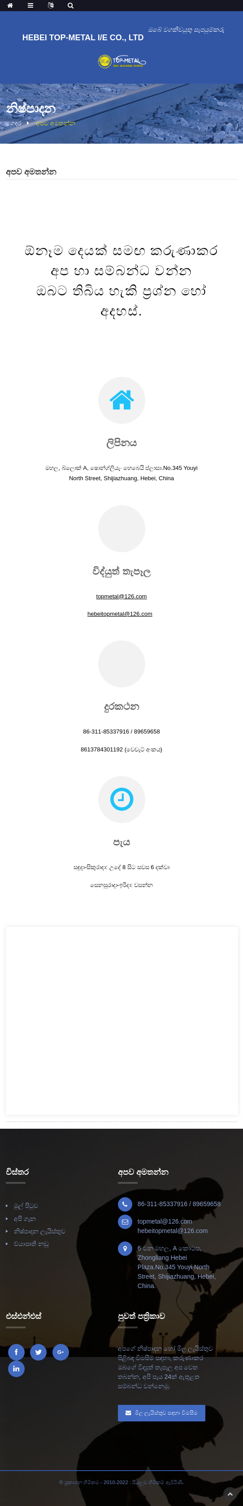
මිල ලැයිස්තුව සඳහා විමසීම (166, 1413)
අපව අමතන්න (55, 123)
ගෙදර (13, 123)
